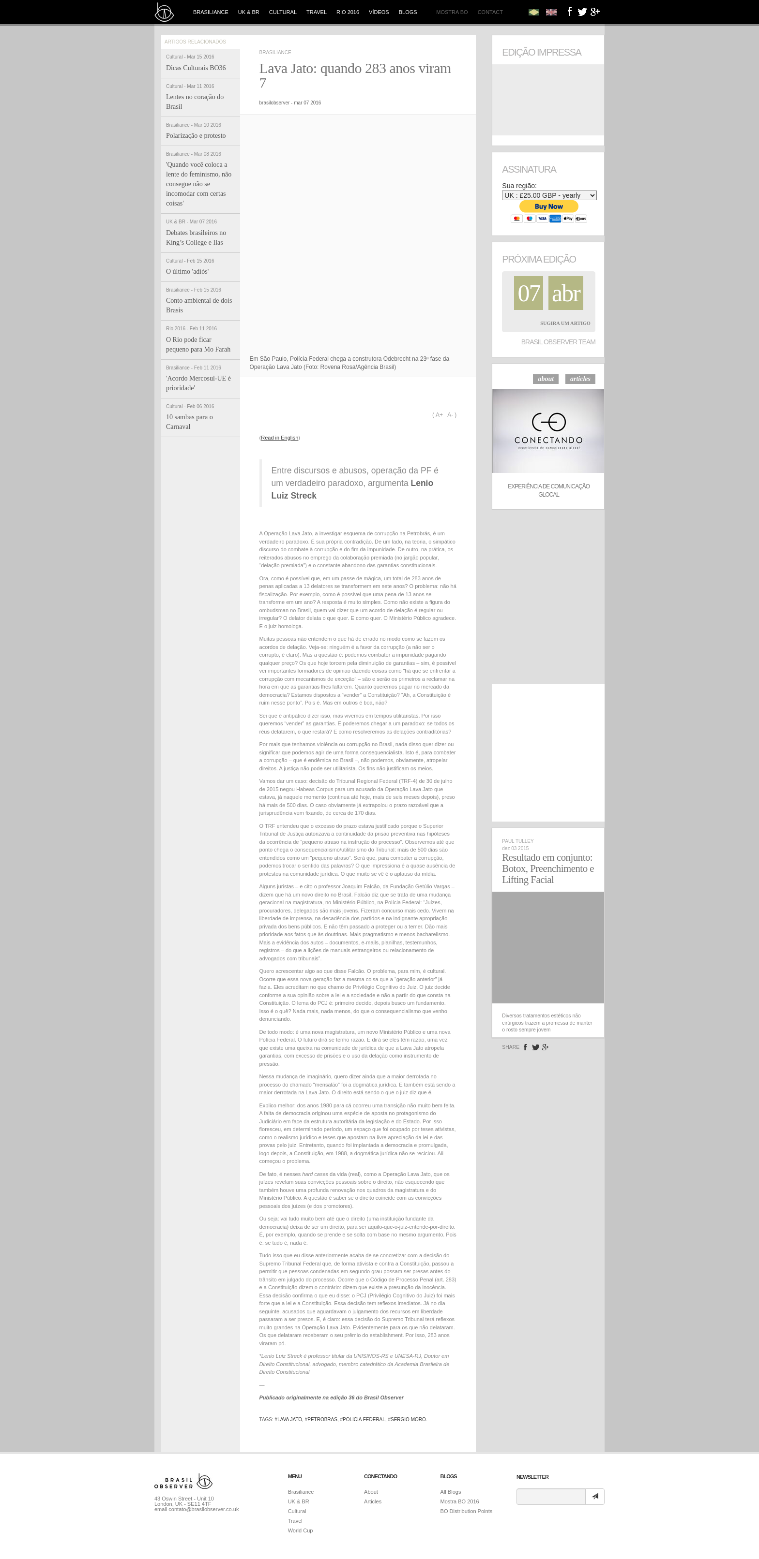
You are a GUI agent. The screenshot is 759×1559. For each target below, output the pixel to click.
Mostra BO (452, 12)
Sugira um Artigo (565, 323)
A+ (439, 415)
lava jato (289, 1419)
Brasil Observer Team (558, 342)
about (546, 378)
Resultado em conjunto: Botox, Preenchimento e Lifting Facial (548, 868)
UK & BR (248, 12)
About (371, 1492)
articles (580, 378)
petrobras (322, 1419)
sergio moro (408, 1419)
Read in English (279, 438)
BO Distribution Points (466, 1511)
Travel (316, 12)
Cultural (283, 12)
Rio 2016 (347, 12)
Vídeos (379, 12)
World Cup (300, 1530)
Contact (490, 12)
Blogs (408, 12)
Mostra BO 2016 (459, 1501)
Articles (372, 1501)
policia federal (364, 1419)
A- (450, 415)
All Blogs (450, 1492)
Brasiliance (210, 12)
